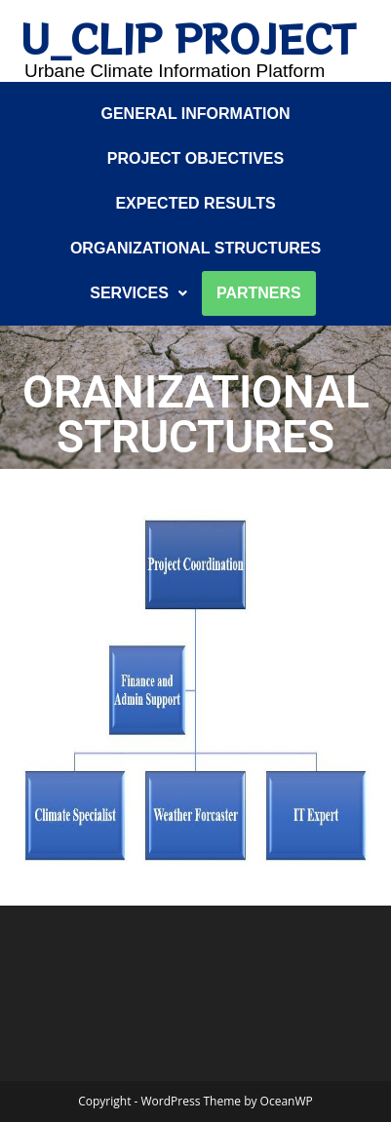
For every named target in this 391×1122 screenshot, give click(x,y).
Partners (258, 293)
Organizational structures (195, 248)
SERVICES (138, 293)
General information (195, 113)
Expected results (195, 203)
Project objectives (195, 158)
